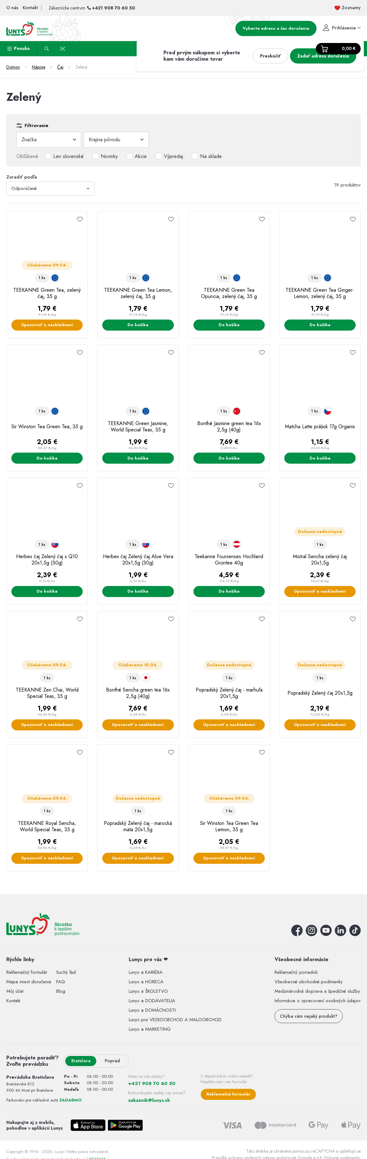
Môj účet (14, 991)
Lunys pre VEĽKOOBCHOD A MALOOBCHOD (175, 1019)
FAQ (60, 981)
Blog (60, 991)
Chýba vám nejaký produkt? (308, 1016)
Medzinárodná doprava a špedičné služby (317, 991)
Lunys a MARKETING (150, 1029)
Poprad (112, 1061)
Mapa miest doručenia (28, 981)
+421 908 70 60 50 (113, 8)
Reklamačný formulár (26, 972)
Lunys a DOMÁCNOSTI (152, 1010)
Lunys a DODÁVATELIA (152, 1000)
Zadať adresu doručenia (323, 56)
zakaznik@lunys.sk (149, 1100)
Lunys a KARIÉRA (146, 972)
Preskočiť (270, 56)
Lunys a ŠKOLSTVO (148, 991)
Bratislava (81, 1061)
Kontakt (13, 1000)
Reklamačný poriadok (296, 972)
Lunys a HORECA (146, 981)
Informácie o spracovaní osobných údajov (318, 1000)
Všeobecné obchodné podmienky (309, 981)
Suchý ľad (66, 972)
